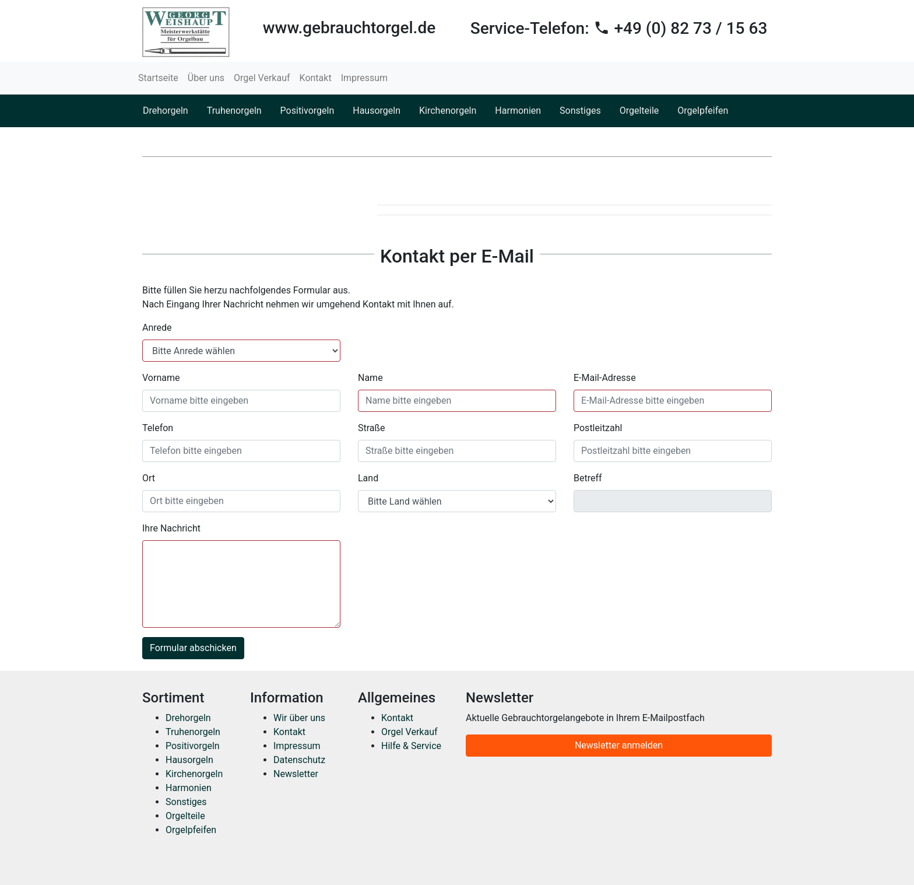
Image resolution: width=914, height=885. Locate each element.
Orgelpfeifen (702, 110)
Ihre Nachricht (171, 528)
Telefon (157, 427)
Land (368, 478)
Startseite (158, 77)
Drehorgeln (165, 110)
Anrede (157, 327)
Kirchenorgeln (447, 110)
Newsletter (295, 773)
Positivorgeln (307, 110)
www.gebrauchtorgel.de (349, 27)
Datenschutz (299, 759)
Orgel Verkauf (262, 77)
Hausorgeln (376, 110)
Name (370, 377)
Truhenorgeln (234, 110)
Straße (371, 427)
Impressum (364, 77)
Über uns (206, 77)
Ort (148, 478)
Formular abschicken (193, 647)
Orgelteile (639, 110)
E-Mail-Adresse (605, 377)
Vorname (161, 377)
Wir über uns (299, 717)
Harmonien (518, 110)
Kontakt (316, 77)
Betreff (588, 478)
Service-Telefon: (619, 28)
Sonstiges (580, 110)
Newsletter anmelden (619, 745)
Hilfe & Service (411, 745)
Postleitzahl (598, 427)
